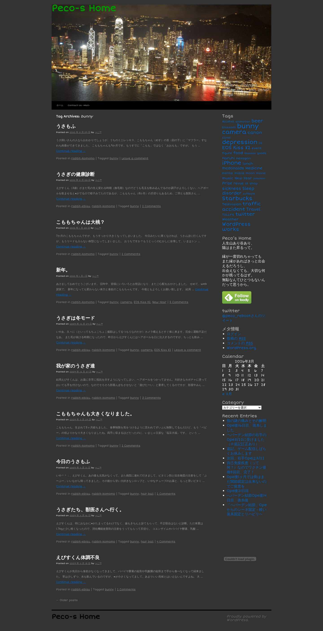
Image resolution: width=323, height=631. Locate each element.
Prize (227, 183)
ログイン (234, 334)
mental (227, 173)
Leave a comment (135, 158)
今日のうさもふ (73, 462)
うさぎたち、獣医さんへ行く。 (90, 510)
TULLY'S (228, 215)
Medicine (253, 168)
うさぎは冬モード (75, 318)
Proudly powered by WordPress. (246, 618)
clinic (226, 137)
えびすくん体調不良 (78, 557)
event (257, 148)
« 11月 (227, 394)
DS (260, 143)
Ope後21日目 (238, 491)
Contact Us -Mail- (79, 105)
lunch (247, 164)
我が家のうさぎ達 (75, 366)
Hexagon (243, 158)
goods (261, 153)
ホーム (60, 105)
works (230, 229)
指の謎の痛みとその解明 (246, 420)
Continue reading (71, 151)
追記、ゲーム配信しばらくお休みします (246, 451)
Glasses (250, 153)
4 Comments (166, 541)
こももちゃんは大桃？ (80, 222)
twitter (245, 214)
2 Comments (151, 206)
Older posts (67, 600)
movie (261, 173)
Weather (230, 219)
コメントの (240, 343)
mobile (239, 173)
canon (255, 132)
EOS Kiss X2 (142, 302)
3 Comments (151, 398)
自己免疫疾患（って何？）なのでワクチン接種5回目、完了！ (246, 468)
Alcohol (228, 121)
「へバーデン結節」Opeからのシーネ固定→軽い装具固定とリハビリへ (247, 510)
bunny (113, 158)
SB (246, 183)
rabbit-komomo (83, 158)
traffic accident (241, 206)
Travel (253, 209)
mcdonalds (233, 168)
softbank (249, 193)
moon (250, 173)
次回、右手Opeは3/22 (245, 458)
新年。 (63, 270)
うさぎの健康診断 (75, 174)
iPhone (231, 163)
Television (231, 204)
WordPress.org (241, 348)
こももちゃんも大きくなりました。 (95, 414)
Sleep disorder (238, 191)
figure (227, 153)
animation (243, 121)
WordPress (236, 224)
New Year (159, 302)
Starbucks (237, 198)
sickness (231, 188)
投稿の (236, 338)
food (238, 153)
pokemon (259, 178)
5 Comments (179, 302)
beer (257, 121)
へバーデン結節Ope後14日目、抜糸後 (246, 498)
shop (253, 183)
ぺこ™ (98, 132)
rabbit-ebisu (80, 206)
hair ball (147, 494)
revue (239, 183)
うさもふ (66, 126)
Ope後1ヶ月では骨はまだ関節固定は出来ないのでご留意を (246, 482)
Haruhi (228, 158)
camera (126, 302)
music (227, 178)
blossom (229, 127)
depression (239, 142)
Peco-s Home (84, 8)
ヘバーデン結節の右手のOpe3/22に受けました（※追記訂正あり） (246, 440)
